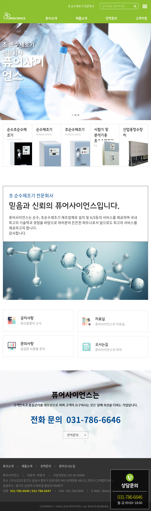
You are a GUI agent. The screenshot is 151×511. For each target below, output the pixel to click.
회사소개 (51, 18)
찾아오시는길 (67, 466)
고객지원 (141, 18)
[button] (73, 115)
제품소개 (81, 18)
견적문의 (111, 18)
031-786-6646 (93, 419)
